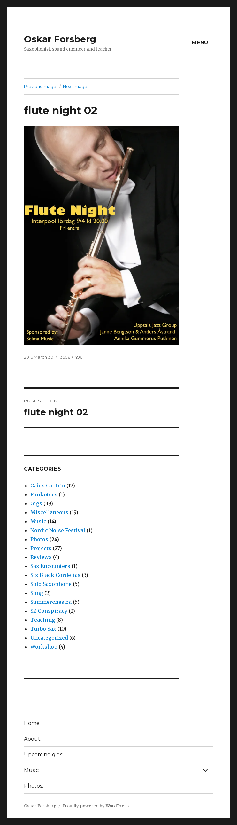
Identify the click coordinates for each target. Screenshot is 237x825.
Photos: (33, 786)
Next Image (75, 86)
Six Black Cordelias (55, 575)
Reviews (41, 557)
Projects (40, 548)
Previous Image (40, 86)
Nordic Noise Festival (57, 530)
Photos (39, 539)
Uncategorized (49, 637)
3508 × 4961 (72, 357)
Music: (32, 770)
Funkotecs (43, 494)
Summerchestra (51, 602)
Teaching (42, 620)
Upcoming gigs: (43, 754)
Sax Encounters (50, 566)
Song (36, 593)
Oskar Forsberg (60, 39)
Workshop (43, 646)
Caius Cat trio (47, 485)
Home (32, 723)
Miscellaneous (49, 512)
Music (38, 521)
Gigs (36, 503)
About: (32, 739)
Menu (200, 43)
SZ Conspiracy (48, 611)
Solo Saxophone (51, 584)
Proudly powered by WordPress (95, 806)
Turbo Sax (43, 629)
